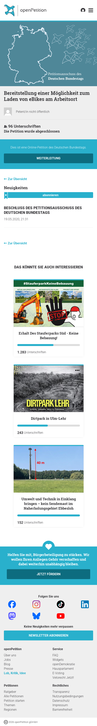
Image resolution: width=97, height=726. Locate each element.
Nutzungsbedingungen (68, 696)
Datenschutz (61, 701)
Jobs (7, 660)
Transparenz (61, 692)
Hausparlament (63, 668)
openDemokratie (63, 664)
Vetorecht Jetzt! (63, 677)
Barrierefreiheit (62, 709)
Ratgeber (10, 692)
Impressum (60, 705)
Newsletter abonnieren (48, 635)
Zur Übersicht (17, 179)
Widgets (58, 660)
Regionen (10, 709)
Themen (9, 705)
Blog (7, 664)
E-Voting (58, 673)
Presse (8, 668)
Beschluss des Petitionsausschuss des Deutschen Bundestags (43, 210)
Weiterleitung (48, 158)
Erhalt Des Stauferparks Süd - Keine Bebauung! (49, 335)
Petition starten (14, 701)
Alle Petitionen (14, 696)
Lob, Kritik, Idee (15, 673)
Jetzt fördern (48, 574)
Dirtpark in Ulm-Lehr (48, 418)
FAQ (55, 655)
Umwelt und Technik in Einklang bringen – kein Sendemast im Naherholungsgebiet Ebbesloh (48, 504)
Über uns (10, 655)
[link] (90, 10)
